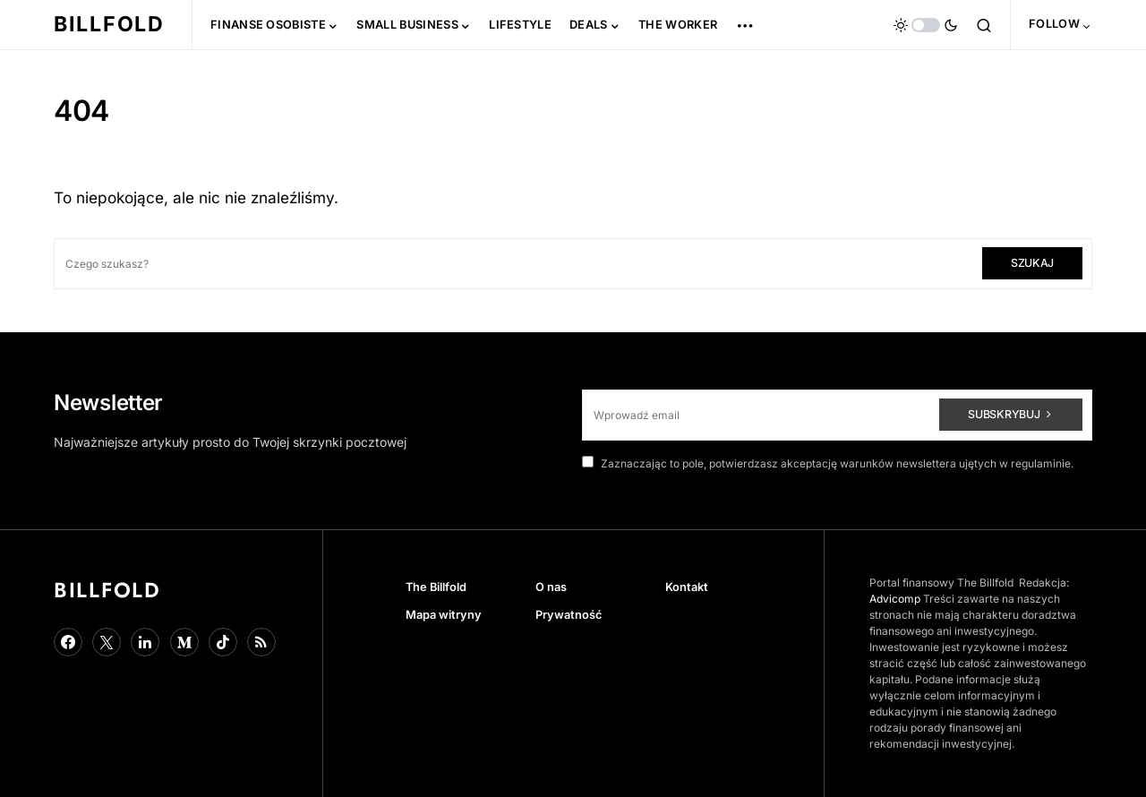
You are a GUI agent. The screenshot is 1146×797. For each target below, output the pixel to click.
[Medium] (184, 642)
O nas (551, 587)
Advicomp (894, 598)
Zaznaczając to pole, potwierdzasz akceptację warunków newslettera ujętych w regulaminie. (827, 463)
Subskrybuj (1003, 414)
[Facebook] (68, 642)
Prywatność (568, 614)
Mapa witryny (444, 614)
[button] (926, 25)
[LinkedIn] (145, 642)
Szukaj (1032, 263)
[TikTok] (223, 642)
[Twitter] (106, 642)
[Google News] (261, 642)
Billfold (109, 24)
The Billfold (436, 587)
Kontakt (686, 587)
